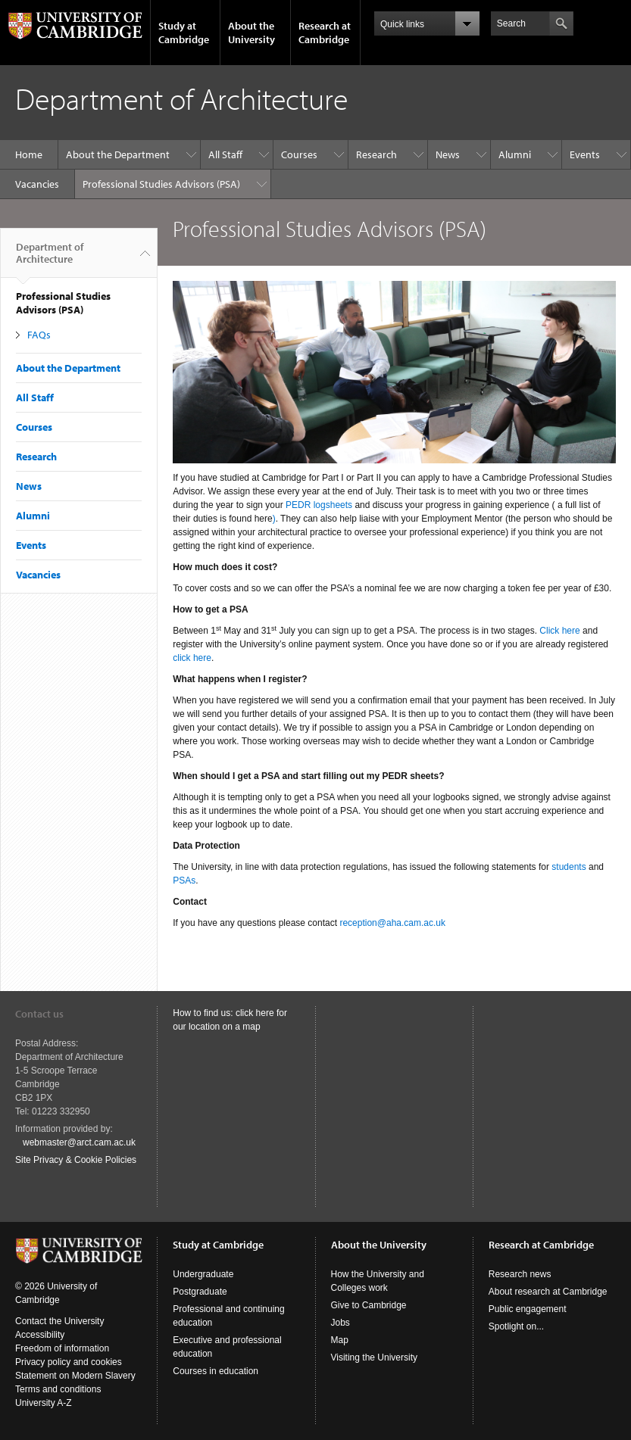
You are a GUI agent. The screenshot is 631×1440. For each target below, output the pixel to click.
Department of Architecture (49, 259)
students (568, 867)
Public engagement (528, 1309)
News (448, 154)
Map (339, 1340)
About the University (251, 32)
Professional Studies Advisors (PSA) (161, 184)
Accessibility (39, 1334)
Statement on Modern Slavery (75, 1375)
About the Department (118, 154)
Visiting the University (374, 1357)
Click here (559, 630)
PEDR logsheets (319, 505)
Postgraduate (199, 1291)
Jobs (340, 1322)
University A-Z (43, 1403)
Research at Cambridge (324, 32)
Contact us (39, 1014)
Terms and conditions (58, 1389)
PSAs (184, 880)
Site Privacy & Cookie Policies (75, 1160)
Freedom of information (62, 1348)
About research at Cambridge (548, 1291)
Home (28, 154)
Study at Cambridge (183, 32)
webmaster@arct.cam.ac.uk (79, 1142)
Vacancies (37, 184)
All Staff (225, 154)
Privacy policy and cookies (68, 1362)
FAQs (39, 334)
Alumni (514, 154)
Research (376, 154)
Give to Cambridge (369, 1305)
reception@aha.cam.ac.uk (392, 923)
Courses (299, 154)
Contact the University (59, 1321)
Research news (520, 1274)
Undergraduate (203, 1274)
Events (585, 154)
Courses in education (215, 1371)
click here (192, 658)
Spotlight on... (516, 1326)
